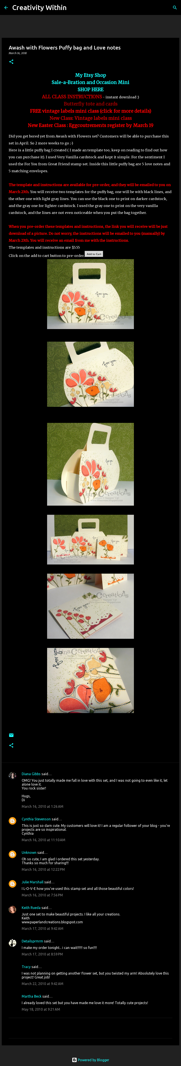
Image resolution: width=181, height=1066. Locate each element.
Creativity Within (39, 7)
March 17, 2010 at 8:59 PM (42, 954)
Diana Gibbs (31, 774)
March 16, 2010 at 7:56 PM (42, 895)
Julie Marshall (32, 882)
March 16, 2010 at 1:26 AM (42, 806)
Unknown (29, 852)
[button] (11, 62)
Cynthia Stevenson (36, 819)
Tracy (26, 967)
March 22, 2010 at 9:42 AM (42, 984)
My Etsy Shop (90, 75)
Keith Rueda (31, 908)
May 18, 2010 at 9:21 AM (41, 1009)
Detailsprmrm (32, 941)
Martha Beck (31, 996)
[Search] (72, 7)
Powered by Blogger (90, 1060)
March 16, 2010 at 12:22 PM (43, 869)
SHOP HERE (90, 90)
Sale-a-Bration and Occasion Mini (90, 82)
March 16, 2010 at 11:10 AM (43, 840)
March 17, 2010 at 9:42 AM (42, 928)
